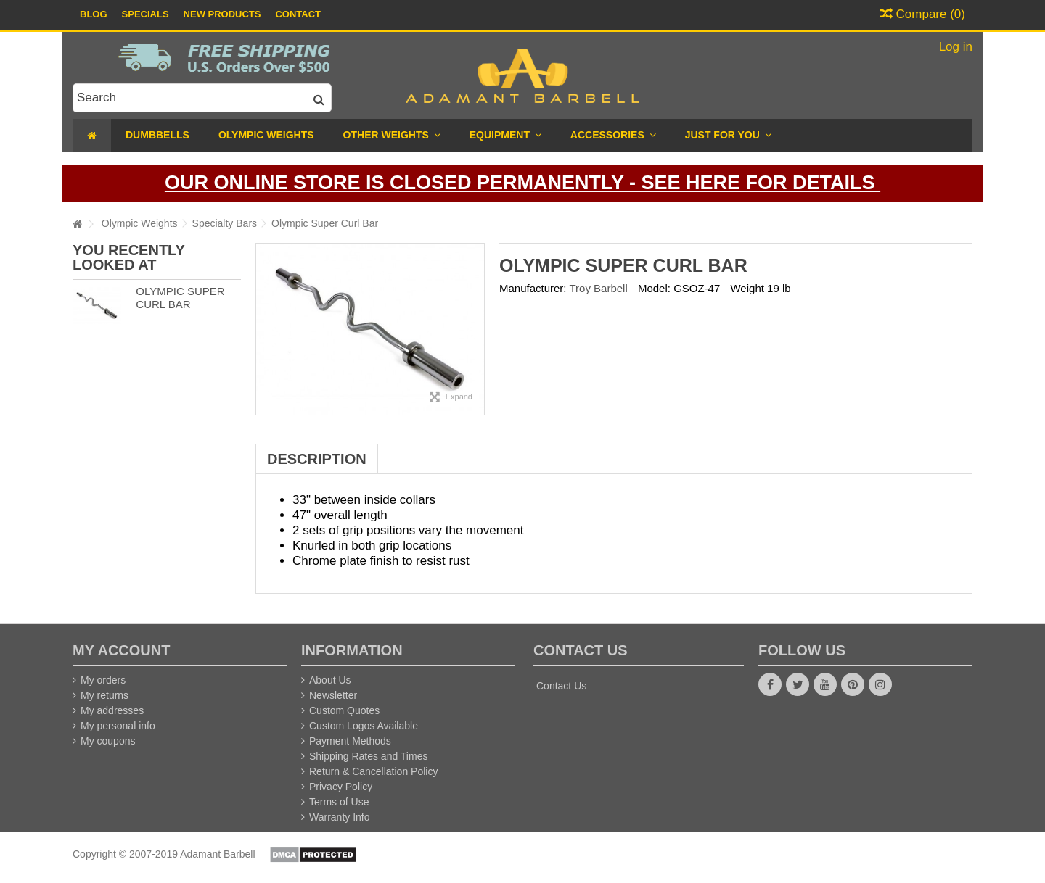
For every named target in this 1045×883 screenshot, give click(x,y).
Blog (93, 14)
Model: (654, 288)
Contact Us (561, 686)
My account (121, 650)
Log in (953, 47)
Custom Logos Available (363, 725)
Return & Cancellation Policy (373, 771)
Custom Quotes (344, 710)
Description (316, 459)
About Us (330, 680)
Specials (145, 14)
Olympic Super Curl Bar (180, 298)
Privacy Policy (340, 786)
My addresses (112, 710)
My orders (103, 680)
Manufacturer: (533, 288)
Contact (298, 14)
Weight (746, 288)
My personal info (118, 725)
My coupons (108, 741)
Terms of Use (339, 802)
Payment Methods (350, 741)
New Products (222, 14)
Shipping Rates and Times (368, 756)
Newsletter (333, 695)
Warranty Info (339, 817)
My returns (104, 695)
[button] (728, 135)
